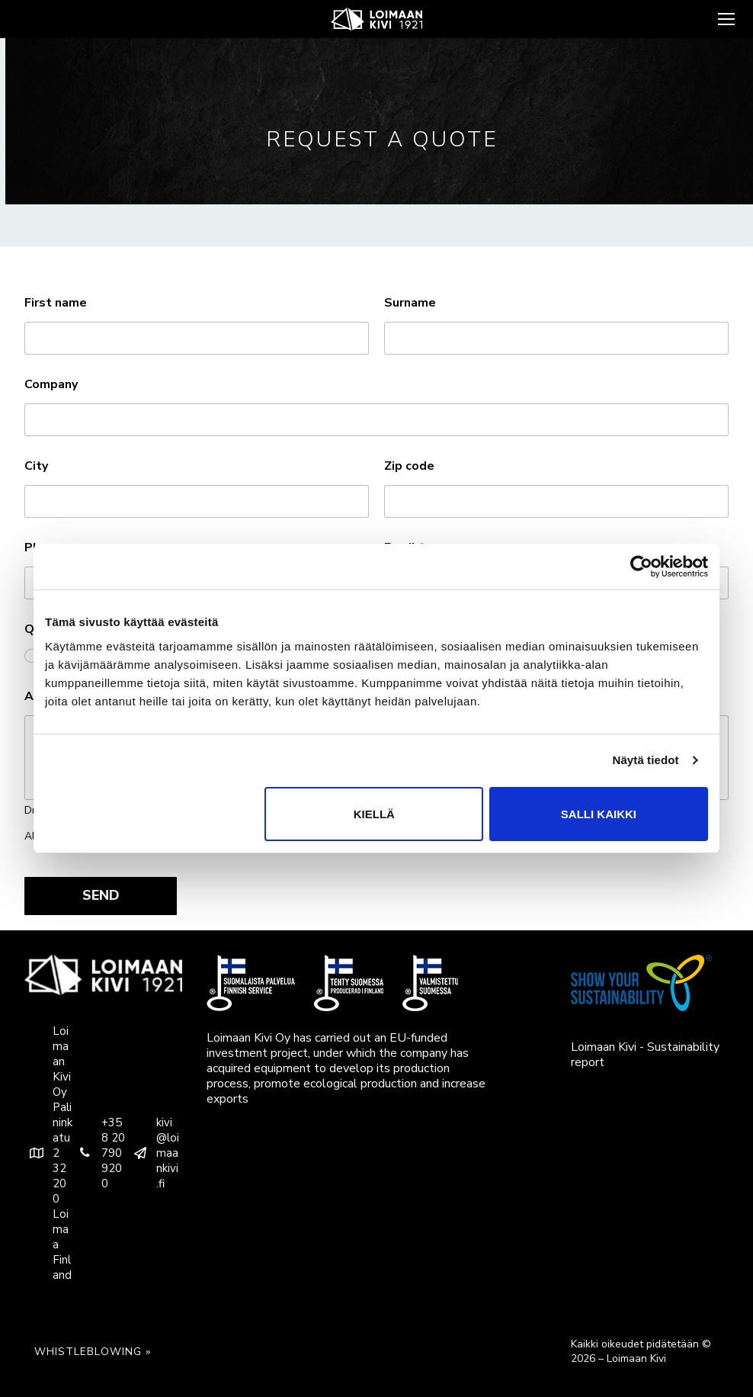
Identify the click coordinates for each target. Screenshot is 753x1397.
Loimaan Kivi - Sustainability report (645, 1055)
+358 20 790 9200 (99, 1153)
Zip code (409, 466)
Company (51, 384)
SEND (101, 895)
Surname (410, 303)
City (36, 466)
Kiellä (374, 814)
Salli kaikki (598, 814)
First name (55, 303)
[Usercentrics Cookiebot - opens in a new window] (641, 566)
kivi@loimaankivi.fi (153, 1153)
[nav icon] (725, 19)
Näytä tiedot (646, 759)
